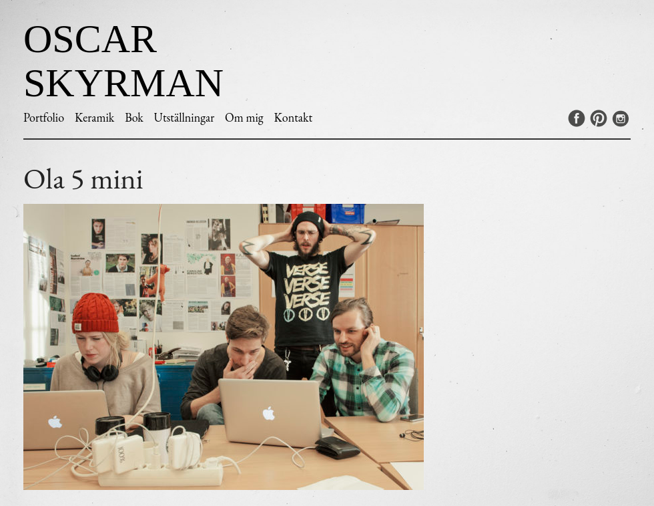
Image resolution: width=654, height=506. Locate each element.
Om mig (244, 117)
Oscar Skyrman (123, 61)
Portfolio (43, 117)
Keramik (94, 117)
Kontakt (293, 117)
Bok (134, 117)
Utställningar (184, 117)
